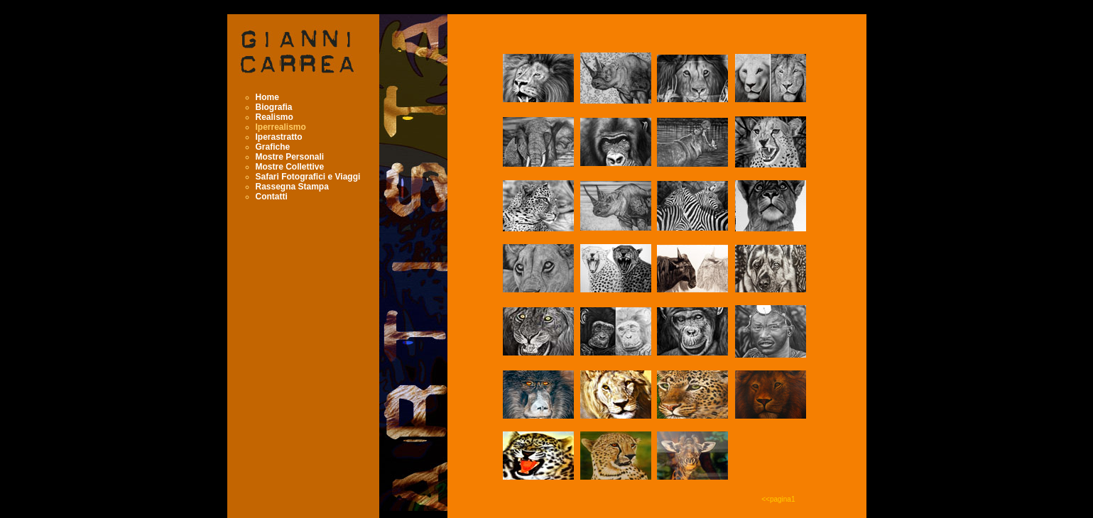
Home (267, 97)
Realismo (274, 117)
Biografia (274, 107)
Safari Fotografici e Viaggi (308, 177)
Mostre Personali (290, 157)
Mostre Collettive (290, 167)
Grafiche (273, 147)
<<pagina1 (778, 499)
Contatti (272, 197)
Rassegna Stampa (292, 187)
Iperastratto (279, 137)
